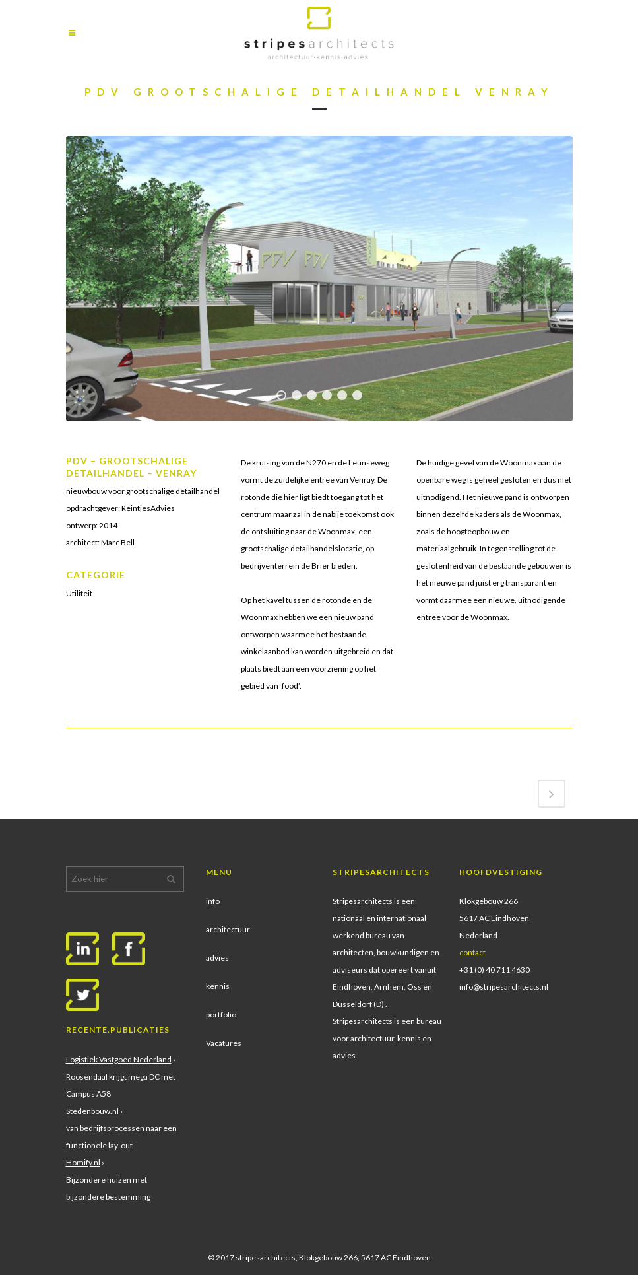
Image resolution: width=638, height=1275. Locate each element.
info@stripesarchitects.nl (503, 987)
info (213, 901)
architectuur (228, 929)
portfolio (221, 1014)
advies (217, 958)
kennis (218, 986)
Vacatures (223, 1043)
